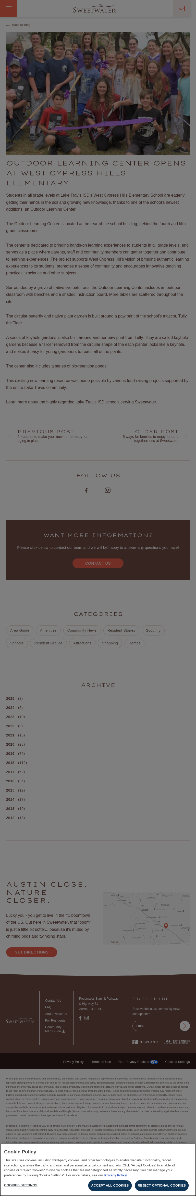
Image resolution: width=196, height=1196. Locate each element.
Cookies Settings (21, 1186)
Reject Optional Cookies (162, 1187)
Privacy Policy (115, 1176)
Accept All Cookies (110, 1187)
